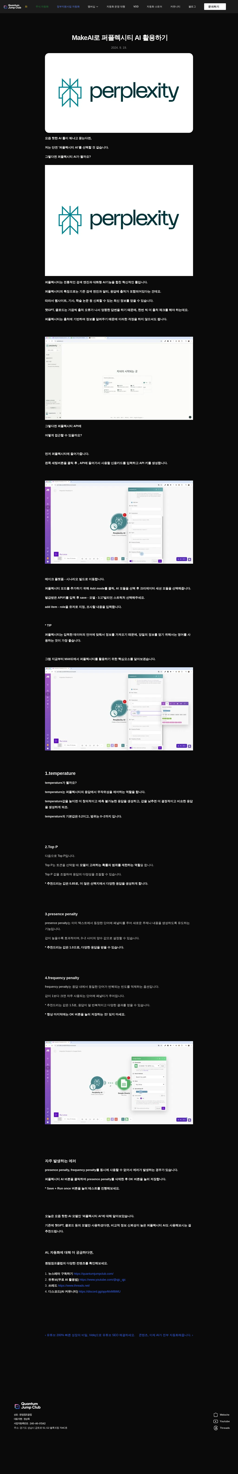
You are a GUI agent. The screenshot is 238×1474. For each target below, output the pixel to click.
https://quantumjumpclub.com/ (93, 1273)
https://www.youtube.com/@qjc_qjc (102, 1279)
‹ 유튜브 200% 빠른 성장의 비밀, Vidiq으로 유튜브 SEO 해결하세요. (90, 1335)
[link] (215, 6)
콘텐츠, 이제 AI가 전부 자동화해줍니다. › (166, 1335)
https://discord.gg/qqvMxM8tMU (99, 1291)
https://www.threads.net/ (74, 1285)
